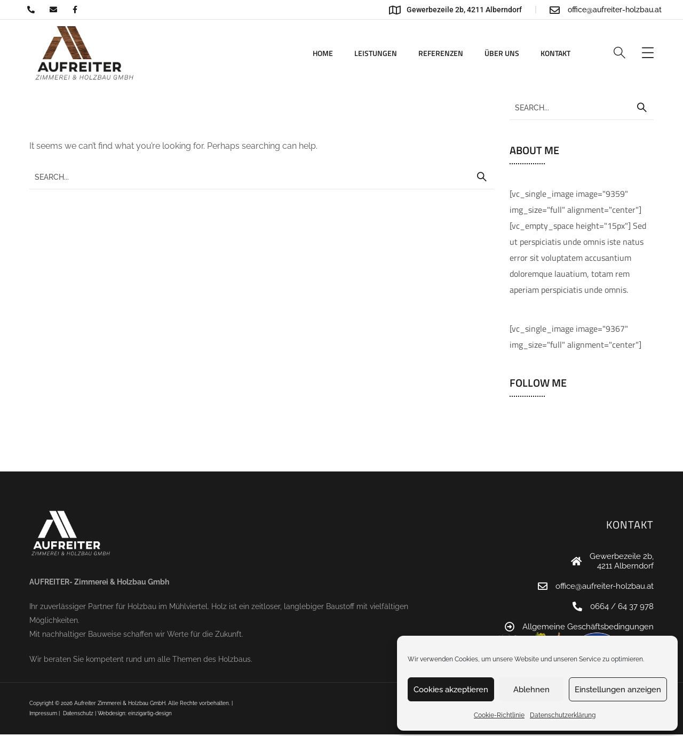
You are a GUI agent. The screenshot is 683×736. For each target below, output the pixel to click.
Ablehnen (531, 689)
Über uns (502, 53)
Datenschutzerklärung (562, 715)
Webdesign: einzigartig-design (135, 713)
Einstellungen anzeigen (618, 689)
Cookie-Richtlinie (499, 715)
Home (323, 53)
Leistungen (375, 53)
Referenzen (440, 53)
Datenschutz (78, 713)
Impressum (43, 713)
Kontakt (555, 53)
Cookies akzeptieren (451, 689)
